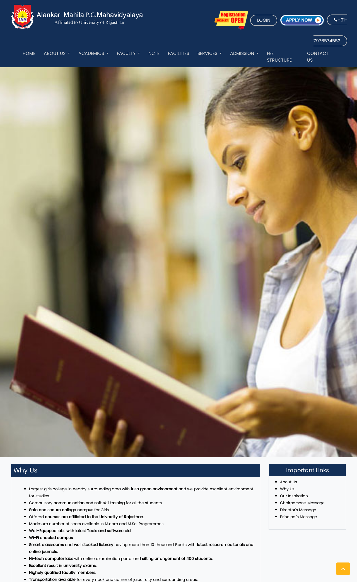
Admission (242, 53)
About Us (55, 53)
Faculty (127, 53)
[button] (343, 568)
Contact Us (318, 56)
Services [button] (207, 53)
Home (29, 53)
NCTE (154, 53)
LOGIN (263, 20)
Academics (91, 53)
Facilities (178, 53)
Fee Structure (279, 56)
